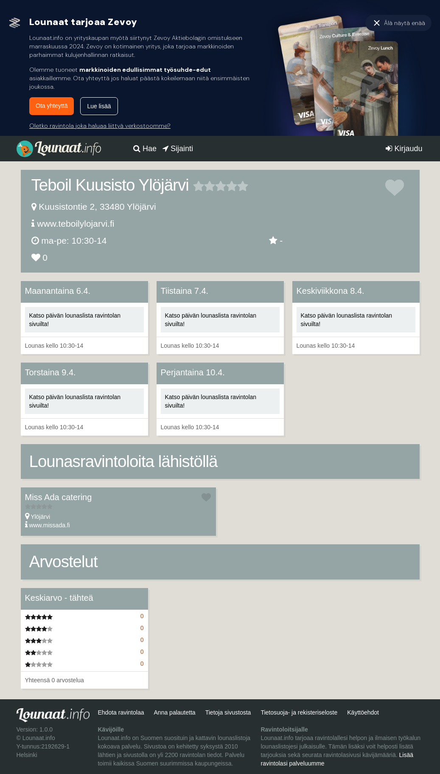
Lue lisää (99, 106)
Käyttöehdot (363, 712)
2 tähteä (204, 185)
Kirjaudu (404, 148)
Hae (145, 148)
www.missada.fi (49, 525)
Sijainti (178, 148)
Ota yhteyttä (51, 105)
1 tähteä (198, 185)
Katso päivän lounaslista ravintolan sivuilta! (75, 319)
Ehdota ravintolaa (121, 712)
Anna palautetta (175, 712)
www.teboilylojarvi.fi (75, 223)
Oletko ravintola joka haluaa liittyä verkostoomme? (100, 125)
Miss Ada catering (58, 497)
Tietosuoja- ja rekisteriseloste (299, 712)
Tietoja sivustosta (228, 712)
